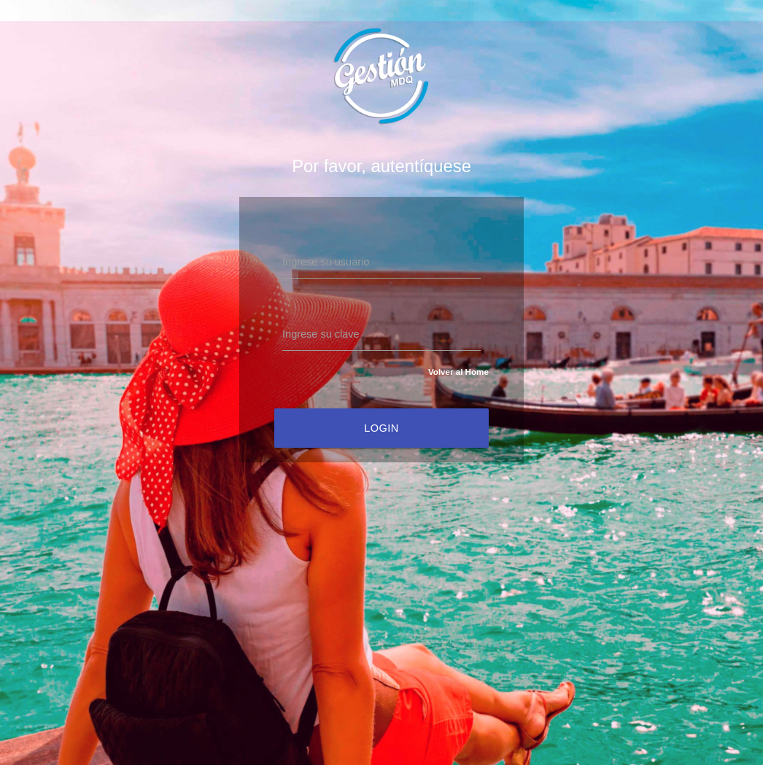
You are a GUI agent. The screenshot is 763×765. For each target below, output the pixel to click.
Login (381, 428)
